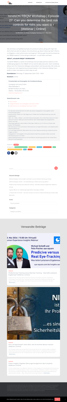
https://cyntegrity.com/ (16, 93)
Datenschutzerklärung (51, 2)
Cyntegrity (39, 147)
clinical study (32, 147)
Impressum (39, 2)
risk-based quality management (15, 149)
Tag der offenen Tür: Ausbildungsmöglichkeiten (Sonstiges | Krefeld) (26, 190)
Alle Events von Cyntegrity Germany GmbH (24, 106)
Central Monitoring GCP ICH (21, 147)
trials (25, 149)
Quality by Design (47, 147)
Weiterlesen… (12, 282)
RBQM (54, 147)
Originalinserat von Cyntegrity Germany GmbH (25, 104)
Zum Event (13, 101)
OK (57, 399)
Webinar (16, 144)
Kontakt (30, 2)
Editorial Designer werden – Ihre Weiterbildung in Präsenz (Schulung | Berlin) (28, 181)
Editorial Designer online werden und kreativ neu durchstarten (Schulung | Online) (30, 179)
